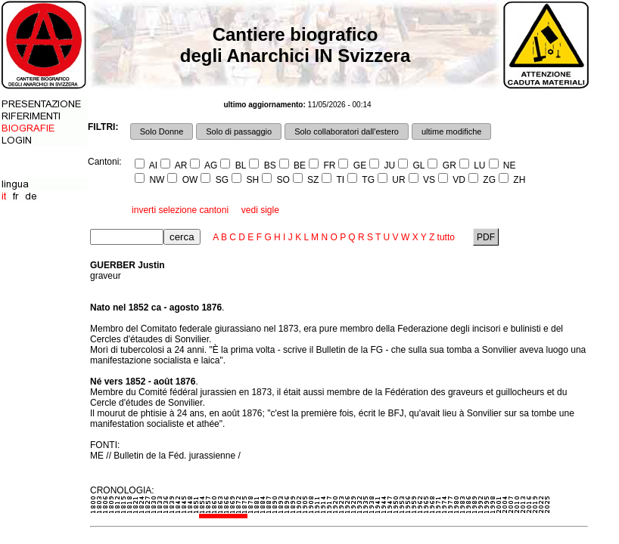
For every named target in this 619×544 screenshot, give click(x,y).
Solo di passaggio (239, 131)
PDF (486, 237)
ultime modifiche (451, 131)
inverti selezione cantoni (180, 210)
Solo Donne (162, 131)
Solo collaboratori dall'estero (346, 131)
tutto (446, 237)
